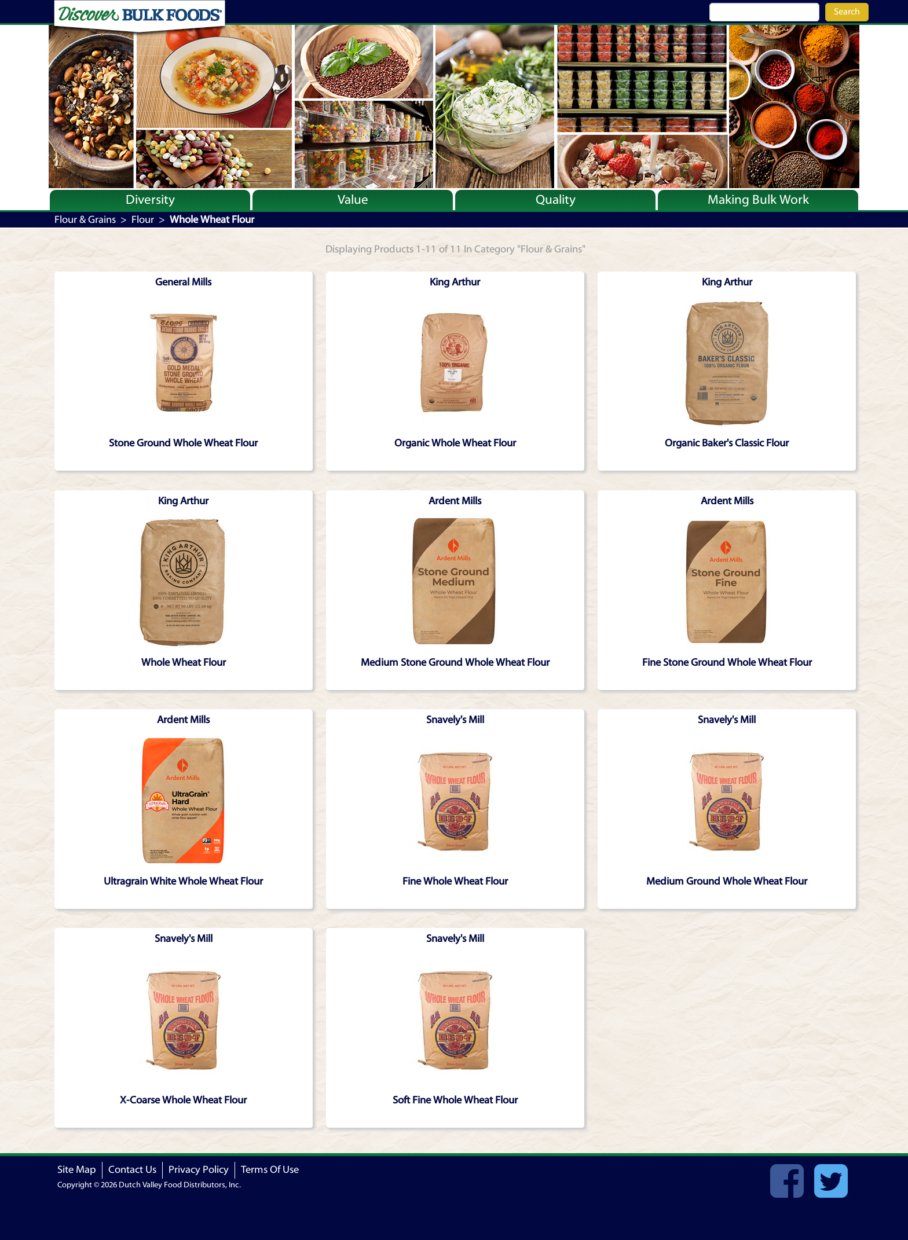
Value (353, 199)
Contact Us (132, 1170)
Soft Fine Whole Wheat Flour (455, 1100)
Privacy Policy (199, 1170)
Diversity (150, 199)
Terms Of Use (270, 1170)
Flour (142, 220)
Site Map (76, 1170)
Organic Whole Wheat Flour (455, 443)
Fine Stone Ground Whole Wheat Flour (727, 662)
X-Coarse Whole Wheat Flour (183, 1100)
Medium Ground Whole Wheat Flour (726, 881)
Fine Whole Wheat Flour (455, 881)
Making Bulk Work (758, 199)
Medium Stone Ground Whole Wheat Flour (455, 662)
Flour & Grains (85, 220)
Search (847, 11)
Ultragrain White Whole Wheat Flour (183, 881)
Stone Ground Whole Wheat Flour (183, 443)
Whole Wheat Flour (183, 662)
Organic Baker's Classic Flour (727, 443)
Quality (556, 199)
